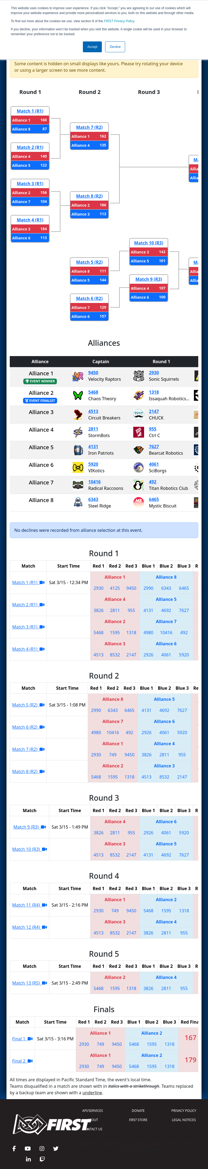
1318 (154, 392)
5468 (93, 392)
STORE (138, 1120)
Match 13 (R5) (29, 983)
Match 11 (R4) (29, 905)
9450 (93, 373)
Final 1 (22, 1039)
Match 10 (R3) (148, 243)
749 (112, 755)
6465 (154, 499)
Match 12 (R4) (29, 927)
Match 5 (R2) (89, 262)
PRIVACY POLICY (183, 1110)
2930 (154, 373)
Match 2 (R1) (30, 147)
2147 (154, 411)
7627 (154, 447)
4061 (154, 464)
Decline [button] (115, 47)
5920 (93, 464)
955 (152, 429)
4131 (93, 447)
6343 (93, 499)
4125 (115, 588)
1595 (115, 633)
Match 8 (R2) (89, 196)
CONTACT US (92, 1129)
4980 (149, 633)
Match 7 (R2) (89, 127)
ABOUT (92, 1120)
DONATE (138, 1110)
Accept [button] (92, 47)
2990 (149, 588)
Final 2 (22, 1061)
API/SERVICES (92, 1110)
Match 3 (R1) (30, 184)
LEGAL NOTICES (184, 1120)
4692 (166, 610)
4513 (93, 411)
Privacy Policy (119, 21)
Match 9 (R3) (148, 279)
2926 (149, 655)
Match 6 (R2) (89, 298)
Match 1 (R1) (30, 111)
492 (152, 482)
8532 (115, 655)
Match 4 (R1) (30, 220)
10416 (94, 482)
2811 (93, 429)
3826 (99, 610)
